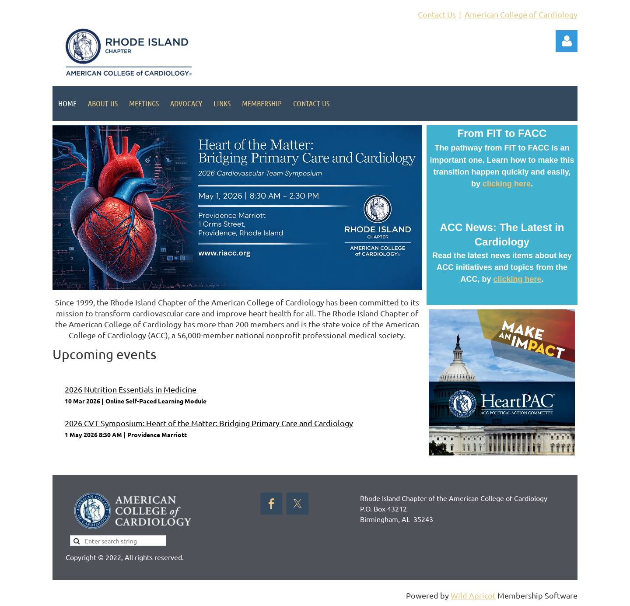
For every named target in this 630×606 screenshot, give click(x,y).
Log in (567, 41)
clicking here (507, 183)
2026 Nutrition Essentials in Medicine (130, 389)
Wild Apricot (473, 595)
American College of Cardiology (521, 14)
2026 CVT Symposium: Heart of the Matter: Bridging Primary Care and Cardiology (209, 422)
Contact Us (437, 14)
